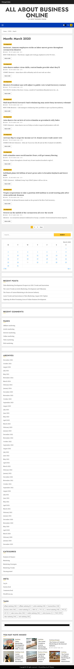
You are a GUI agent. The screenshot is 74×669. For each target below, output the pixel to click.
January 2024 (7, 388)
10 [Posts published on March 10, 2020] (18, 255)
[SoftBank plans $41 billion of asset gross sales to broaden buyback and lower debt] (37, 170)
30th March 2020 (14, 69)
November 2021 (8, 480)
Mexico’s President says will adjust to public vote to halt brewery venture (34, 85)
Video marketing (8, 340)
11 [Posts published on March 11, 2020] (27, 255)
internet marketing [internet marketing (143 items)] (52, 610)
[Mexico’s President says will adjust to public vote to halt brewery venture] (37, 82)
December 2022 (8, 434)
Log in (5, 583)
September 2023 (8, 402)
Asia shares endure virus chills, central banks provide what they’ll (31, 67)
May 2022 (6, 459)
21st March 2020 (14, 215)
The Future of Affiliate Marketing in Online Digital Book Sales (65, 658)
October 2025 (7, 363)
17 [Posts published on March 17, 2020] (18, 259)
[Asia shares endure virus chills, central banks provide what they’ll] (37, 64)
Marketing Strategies (10, 564)
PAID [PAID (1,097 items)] (58, 613)
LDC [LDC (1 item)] (6, 613)
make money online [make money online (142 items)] (18, 613)
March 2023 (7, 424)
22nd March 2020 (14, 197)
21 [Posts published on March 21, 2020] (56, 259)
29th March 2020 (14, 87)
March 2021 (7, 509)
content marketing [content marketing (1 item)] (24, 610)
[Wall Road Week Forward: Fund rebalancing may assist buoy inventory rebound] (37, 99)
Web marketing (8, 343)
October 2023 (7, 399)
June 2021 (6, 498)
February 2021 (7, 512)
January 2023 (7, 431)
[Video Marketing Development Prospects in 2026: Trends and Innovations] (8, 643)
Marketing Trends (9, 568)
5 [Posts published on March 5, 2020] (37, 252)
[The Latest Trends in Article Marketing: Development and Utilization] (31, 643)
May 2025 (6, 374)
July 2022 (6, 452)
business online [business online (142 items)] (10, 610)
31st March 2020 (14, 52)
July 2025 (6, 371)
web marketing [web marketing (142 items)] (24, 617)
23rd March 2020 (14, 177)
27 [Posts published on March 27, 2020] (47, 262)
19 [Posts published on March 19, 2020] (37, 259)
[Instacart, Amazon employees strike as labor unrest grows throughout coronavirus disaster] (37, 44)
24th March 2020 (14, 157)
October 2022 (7, 441)
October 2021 (7, 484)
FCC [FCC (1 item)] (42, 610)
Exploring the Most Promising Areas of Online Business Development (24, 299)
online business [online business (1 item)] (47, 613)
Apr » (69, 269)
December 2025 (8, 360)
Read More (7, 58)
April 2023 (6, 420)
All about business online (37, 12)
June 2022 (6, 456)
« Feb (4, 269)
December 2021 (8, 477)
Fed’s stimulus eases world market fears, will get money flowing (30, 155)
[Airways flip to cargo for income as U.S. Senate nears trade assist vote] (37, 134)
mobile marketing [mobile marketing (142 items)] (33, 613)
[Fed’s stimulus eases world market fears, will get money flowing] (37, 152)
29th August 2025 (55, 648)
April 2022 (6, 463)
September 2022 (8, 445)
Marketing (6, 560)
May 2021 (6, 502)
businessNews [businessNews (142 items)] (53, 606)
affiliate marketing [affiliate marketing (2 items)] (25, 606)
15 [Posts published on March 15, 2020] (66, 255)
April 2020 (6, 530)
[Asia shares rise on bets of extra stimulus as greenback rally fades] (37, 117)
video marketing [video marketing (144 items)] (10, 617)
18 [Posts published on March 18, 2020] (27, 259)
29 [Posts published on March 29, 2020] (66, 262)
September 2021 (8, 488)
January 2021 (7, 516)
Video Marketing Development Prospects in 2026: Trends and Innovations (26, 285)
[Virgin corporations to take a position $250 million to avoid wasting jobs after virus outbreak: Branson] (37, 189)
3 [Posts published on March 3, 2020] (17, 252)
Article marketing (8, 329)
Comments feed (8, 590)
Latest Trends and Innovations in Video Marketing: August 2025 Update (25, 296)
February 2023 (7, 427)
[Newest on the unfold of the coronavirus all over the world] (37, 209)
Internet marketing (9, 333)
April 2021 (6, 505)
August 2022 (7, 448)
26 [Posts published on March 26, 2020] (37, 262)
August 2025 (7, 367)
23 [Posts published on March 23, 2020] (8, 262)
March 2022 (7, 466)
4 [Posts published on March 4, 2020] (27, 252)
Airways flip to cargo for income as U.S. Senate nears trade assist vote (32, 138)
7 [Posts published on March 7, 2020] (56, 252)
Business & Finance (9, 557)
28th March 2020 (14, 105)
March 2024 (7, 381)
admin (6, 52)
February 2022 (7, 470)
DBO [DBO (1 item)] (34, 610)
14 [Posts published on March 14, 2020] (56, 255)
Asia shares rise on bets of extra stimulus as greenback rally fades (31, 120)
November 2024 (8, 378)
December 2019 (8, 544)
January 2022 (7, 473)
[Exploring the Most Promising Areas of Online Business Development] (31, 656)
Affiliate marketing (9, 325)
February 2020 (7, 537)
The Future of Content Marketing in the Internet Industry (21, 292)
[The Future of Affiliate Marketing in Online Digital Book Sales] (54, 656)
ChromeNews (42, 667)
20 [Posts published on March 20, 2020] (47, 259)
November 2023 (8, 395)
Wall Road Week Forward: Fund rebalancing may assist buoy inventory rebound (37, 103)
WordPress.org (8, 594)
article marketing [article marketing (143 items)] (39, 606)
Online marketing (8, 336)
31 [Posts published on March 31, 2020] (18, 266)
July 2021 (6, 495)
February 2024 (7, 385)
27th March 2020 (14, 122)
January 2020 (7, 541)
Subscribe (71, 25)
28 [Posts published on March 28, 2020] (56, 262)
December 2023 (8, 392)
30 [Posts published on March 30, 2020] (8, 266)
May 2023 (6, 417)
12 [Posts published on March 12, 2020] (37, 255)
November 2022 (8, 438)
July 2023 (6, 410)
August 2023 (7, 406)
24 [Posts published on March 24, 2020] (18, 262)
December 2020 (8, 519)
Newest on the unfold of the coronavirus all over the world (28, 213)
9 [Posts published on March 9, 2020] (8, 255)
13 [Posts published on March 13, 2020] (47, 255)
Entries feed (7, 587)
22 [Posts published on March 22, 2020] (66, 259)
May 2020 (6, 526)
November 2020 (8, 523)
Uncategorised (7, 44)
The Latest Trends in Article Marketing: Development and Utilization (24, 289)
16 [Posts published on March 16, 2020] (8, 259)
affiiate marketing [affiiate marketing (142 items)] (10, 606)
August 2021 (7, 491)
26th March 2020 (14, 140)
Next (41, 227)
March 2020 (7, 534)
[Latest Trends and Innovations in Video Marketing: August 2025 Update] (8, 656)
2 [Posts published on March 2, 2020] (8, 252)
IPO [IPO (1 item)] (64, 610)
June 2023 (6, 413)
